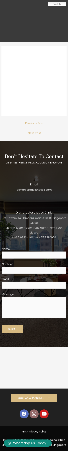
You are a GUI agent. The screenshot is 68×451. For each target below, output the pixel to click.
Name (34, 253)
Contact (34, 268)
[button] (34, 398)
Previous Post (34, 123)
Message (34, 306)
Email (34, 283)
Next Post (34, 133)
